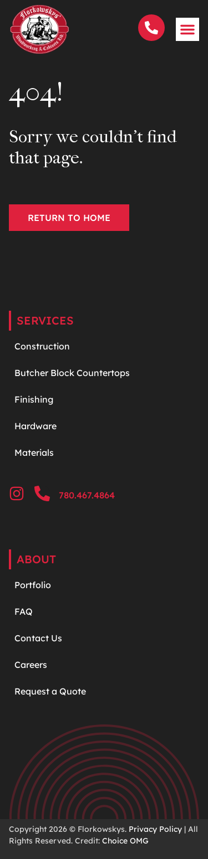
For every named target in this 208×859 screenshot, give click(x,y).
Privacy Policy (155, 829)
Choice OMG (125, 841)
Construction (42, 346)
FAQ (23, 611)
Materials (34, 452)
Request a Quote (50, 691)
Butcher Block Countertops (72, 372)
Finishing (33, 399)
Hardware (36, 425)
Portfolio (32, 584)
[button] (187, 29)
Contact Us (38, 638)
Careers (30, 664)
